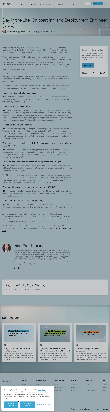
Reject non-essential (27, 404)
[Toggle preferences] (41, 404)
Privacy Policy (42, 390)
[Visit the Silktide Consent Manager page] (49, 405)
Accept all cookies (11, 404)
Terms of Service (9, 392)
